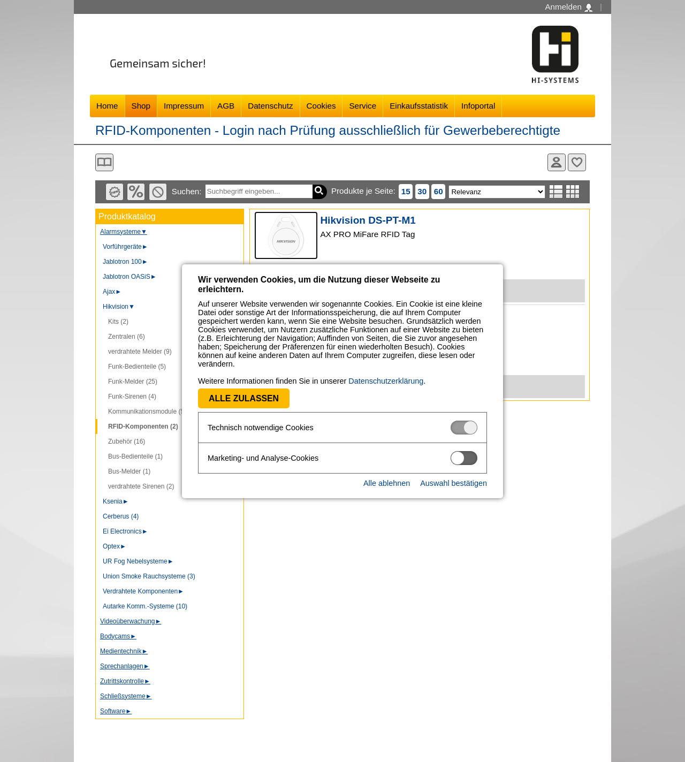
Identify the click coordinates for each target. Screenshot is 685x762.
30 (422, 191)
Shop (141, 105)
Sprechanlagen (125, 666)
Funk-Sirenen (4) (132, 396)
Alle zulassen (244, 398)
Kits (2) (118, 321)
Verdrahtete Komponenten (143, 591)
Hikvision (119, 306)
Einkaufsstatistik (419, 105)
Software (116, 711)
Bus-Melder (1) (129, 471)
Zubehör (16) (126, 441)
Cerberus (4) (121, 516)
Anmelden (568, 7)
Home (107, 105)
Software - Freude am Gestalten (555, 54)
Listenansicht (556, 192)
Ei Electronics (125, 531)
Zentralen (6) (126, 336)
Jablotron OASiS (130, 276)
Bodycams (118, 636)
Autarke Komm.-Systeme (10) (145, 606)
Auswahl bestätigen (453, 483)
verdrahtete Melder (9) (140, 351)
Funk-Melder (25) (132, 381)
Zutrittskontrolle (125, 681)
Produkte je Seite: (363, 190)
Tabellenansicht (573, 192)
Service (362, 105)
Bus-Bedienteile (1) (135, 456)
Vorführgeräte (125, 246)
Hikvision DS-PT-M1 (367, 220)
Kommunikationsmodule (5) (147, 411)
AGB (225, 105)
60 (438, 191)
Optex (114, 546)
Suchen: (187, 191)
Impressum (184, 105)
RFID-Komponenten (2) (143, 426)
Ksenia (116, 501)
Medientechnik (124, 651)
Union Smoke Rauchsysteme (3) (149, 576)
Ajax (112, 291)
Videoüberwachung (130, 621)
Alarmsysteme (123, 231)
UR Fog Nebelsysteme (138, 561)
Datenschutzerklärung (385, 381)
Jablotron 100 (125, 261)
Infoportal (478, 105)
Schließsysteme (126, 696)
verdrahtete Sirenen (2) (141, 486)
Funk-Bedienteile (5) (137, 366)
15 (405, 191)
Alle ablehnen (386, 483)
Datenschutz (270, 105)
